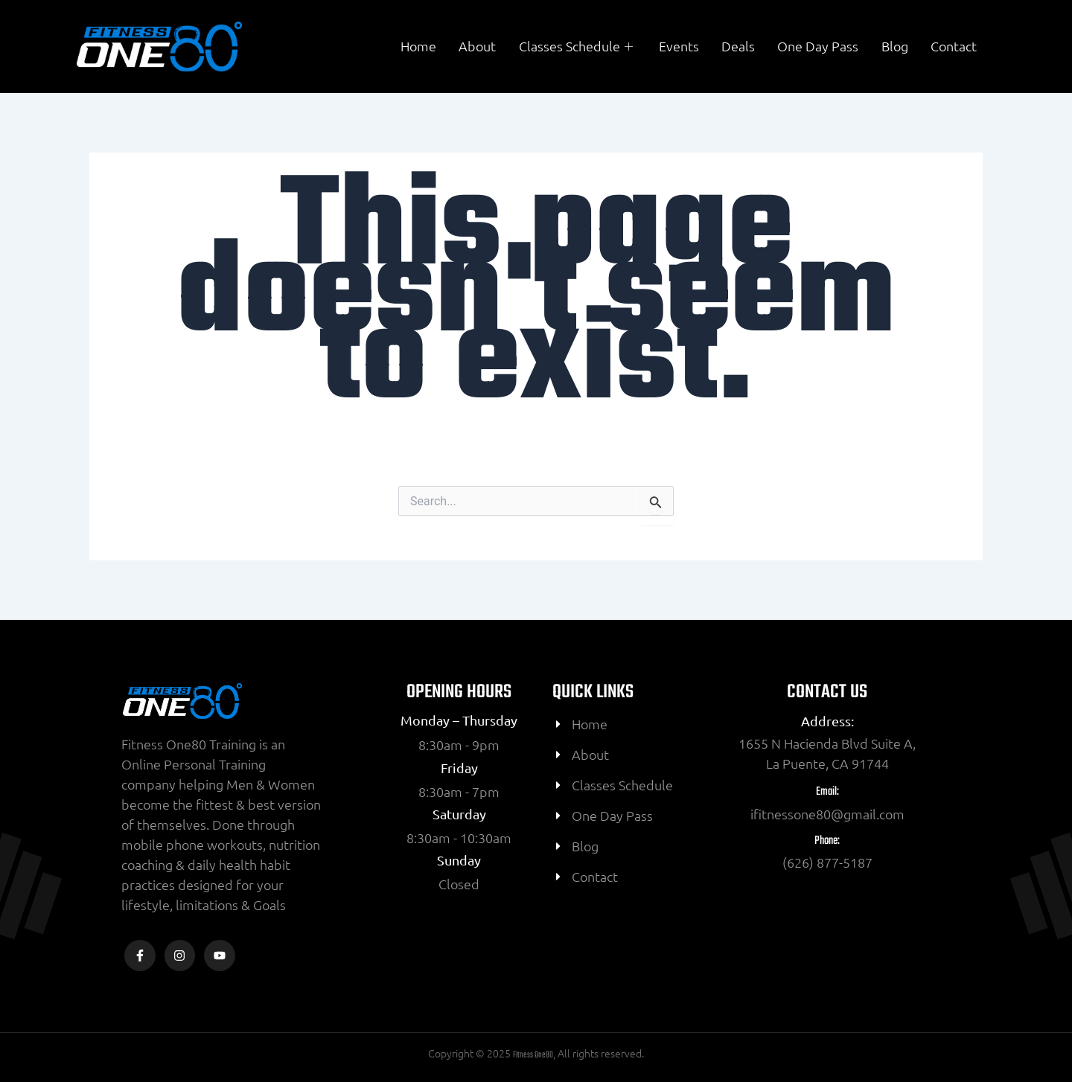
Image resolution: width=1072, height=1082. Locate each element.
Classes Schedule (578, 46)
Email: (827, 791)
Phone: (827, 841)
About (478, 46)
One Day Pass (818, 46)
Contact (954, 46)
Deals (739, 46)
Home (420, 46)
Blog (894, 46)
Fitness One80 (533, 1055)
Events (680, 46)
